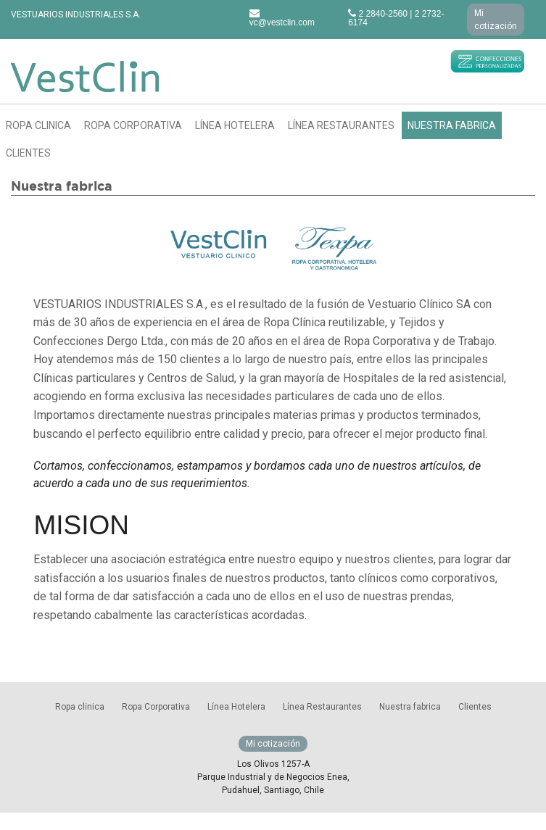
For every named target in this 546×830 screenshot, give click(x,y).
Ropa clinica (38, 125)
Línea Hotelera (235, 125)
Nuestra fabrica (452, 125)
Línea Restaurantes (341, 125)
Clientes (28, 153)
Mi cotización (495, 19)
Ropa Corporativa (133, 125)
